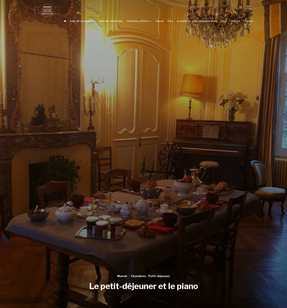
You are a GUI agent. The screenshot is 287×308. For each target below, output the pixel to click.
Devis (223, 21)
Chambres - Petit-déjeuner (150, 276)
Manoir (160, 21)
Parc (170, 21)
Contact (248, 21)
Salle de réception (81, 21)
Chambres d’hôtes (137, 21)
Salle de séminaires (111, 21)
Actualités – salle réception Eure (197, 21)
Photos (235, 21)
